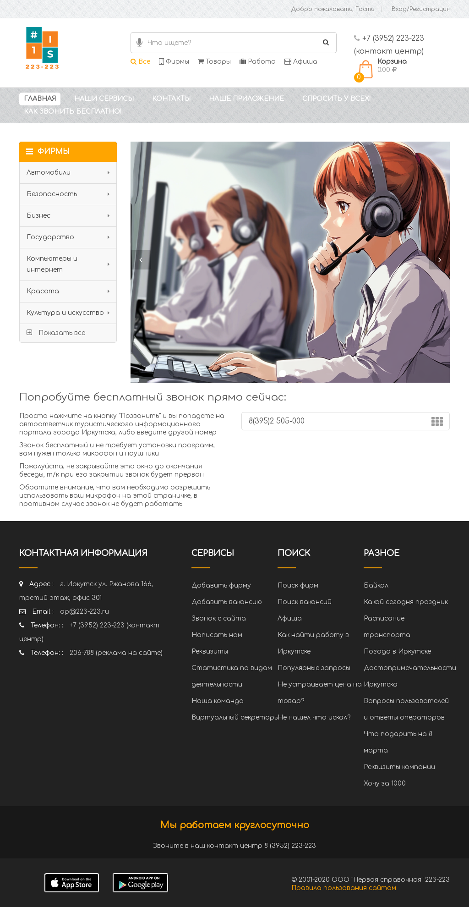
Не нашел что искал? (314, 717)
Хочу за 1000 (385, 783)
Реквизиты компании (399, 767)
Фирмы (174, 61)
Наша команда (217, 701)
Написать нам (216, 635)
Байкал (376, 585)
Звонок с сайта (218, 618)
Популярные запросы (314, 668)
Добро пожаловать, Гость (332, 9)
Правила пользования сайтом (343, 888)
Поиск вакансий (305, 602)
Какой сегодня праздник (406, 602)
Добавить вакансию (226, 602)
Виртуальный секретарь (234, 717)
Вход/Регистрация (421, 9)
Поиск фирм (298, 585)
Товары (214, 61)
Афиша (300, 61)
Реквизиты (209, 651)
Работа (258, 61)
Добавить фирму (221, 585)
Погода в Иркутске (397, 651)
